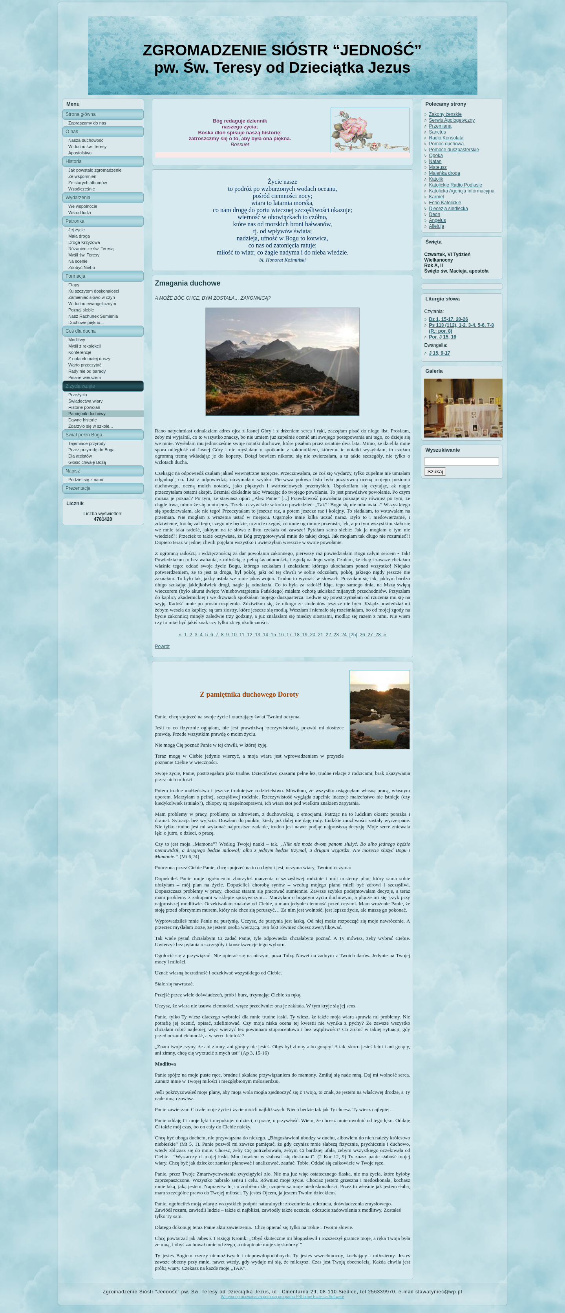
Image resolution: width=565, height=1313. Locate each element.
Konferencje (79, 352)
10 (234, 634)
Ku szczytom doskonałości (93, 291)
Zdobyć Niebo (81, 267)
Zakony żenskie (445, 114)
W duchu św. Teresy (87, 146)
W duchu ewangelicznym (92, 303)
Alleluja (436, 226)
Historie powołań (84, 407)
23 (336, 634)
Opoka (435, 155)
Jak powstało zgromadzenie (95, 170)
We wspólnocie (82, 206)
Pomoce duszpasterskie (454, 149)
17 (289, 634)
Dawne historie (82, 420)
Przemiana (440, 126)
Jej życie (76, 229)
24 (344, 634)
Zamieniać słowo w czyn (91, 297)
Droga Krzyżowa (84, 242)
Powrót (162, 646)
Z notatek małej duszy (89, 358)
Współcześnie (81, 189)
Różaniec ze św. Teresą (90, 248)
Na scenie (78, 261)
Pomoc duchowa (446, 143)
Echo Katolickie (445, 202)
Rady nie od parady (87, 371)
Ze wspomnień (82, 176)
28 (378, 634)
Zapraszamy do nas (87, 123)
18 (297, 634)
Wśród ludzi (79, 212)
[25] (353, 634)
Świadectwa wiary (85, 401)
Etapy (73, 284)
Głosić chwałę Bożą (87, 462)
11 (242, 634)
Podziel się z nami (85, 479)
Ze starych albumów (87, 182)
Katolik (436, 179)
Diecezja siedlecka (448, 208)
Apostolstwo (79, 152)
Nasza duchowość (85, 140)
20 (312, 634)
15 (273, 634)
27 (370, 634)
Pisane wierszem (84, 377)
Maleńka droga (444, 173)
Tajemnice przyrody (87, 443)
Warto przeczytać (85, 365)
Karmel (436, 197)
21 (320, 634)
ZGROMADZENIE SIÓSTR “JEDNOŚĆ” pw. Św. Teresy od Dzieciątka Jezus (282, 59)
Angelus (437, 220)
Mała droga (79, 236)
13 (257, 634)
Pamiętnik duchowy (87, 413)
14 (265, 634)
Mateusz (437, 167)
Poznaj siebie (81, 310)
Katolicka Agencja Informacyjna (461, 191)
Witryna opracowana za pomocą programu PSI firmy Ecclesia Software (282, 1297)
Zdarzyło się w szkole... (90, 426)
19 (305, 634)
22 (328, 634)
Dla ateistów (80, 456)
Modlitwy (76, 339)
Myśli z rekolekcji (84, 346)
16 (281, 634)
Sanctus (437, 132)
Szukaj (435, 471)
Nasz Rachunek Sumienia (93, 316)
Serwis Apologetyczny (452, 120)
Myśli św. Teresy (83, 255)
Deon (434, 214)
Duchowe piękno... (86, 322)
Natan (435, 161)
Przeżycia (77, 394)
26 (362, 634)
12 (250, 634)
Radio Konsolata (446, 138)
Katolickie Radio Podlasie (455, 185)
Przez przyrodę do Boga (91, 449)
